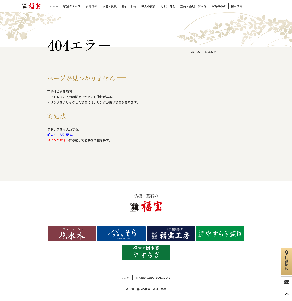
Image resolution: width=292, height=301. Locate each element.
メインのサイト (58, 140)
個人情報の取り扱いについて (153, 278)
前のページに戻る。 (61, 134)
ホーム (195, 52)
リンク (125, 278)
